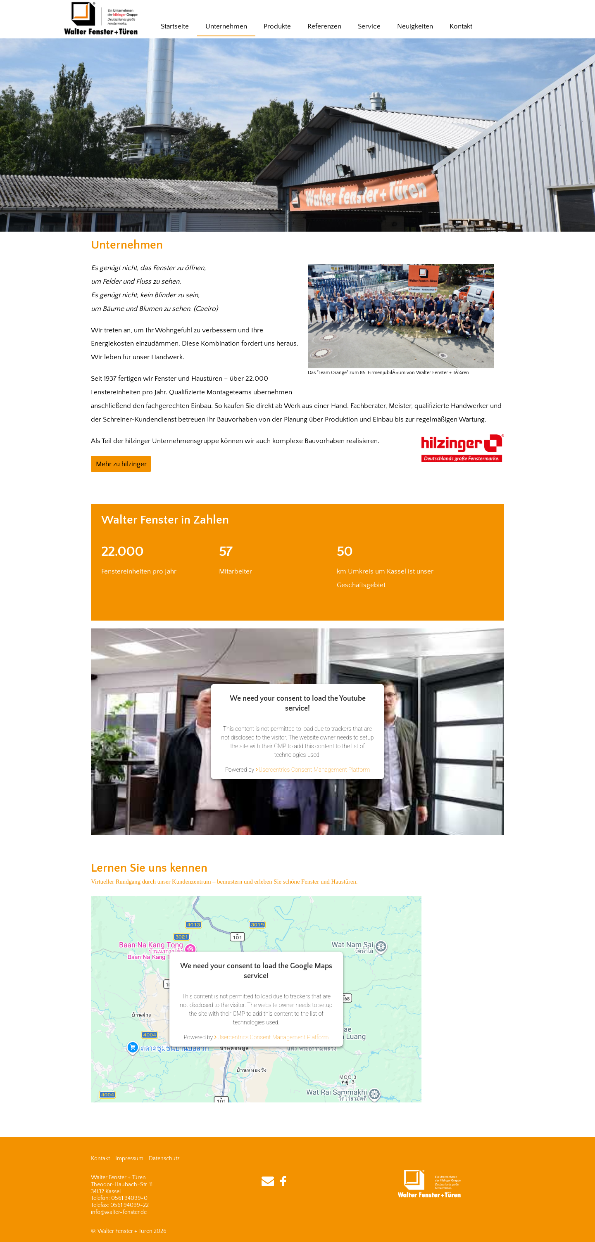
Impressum (129, 1158)
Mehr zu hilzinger (121, 464)
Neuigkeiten (415, 26)
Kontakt (461, 26)
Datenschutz (164, 1158)
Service (369, 26)
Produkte (277, 26)
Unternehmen (226, 26)
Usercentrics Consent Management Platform (314, 769)
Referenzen (324, 26)
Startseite (175, 26)
